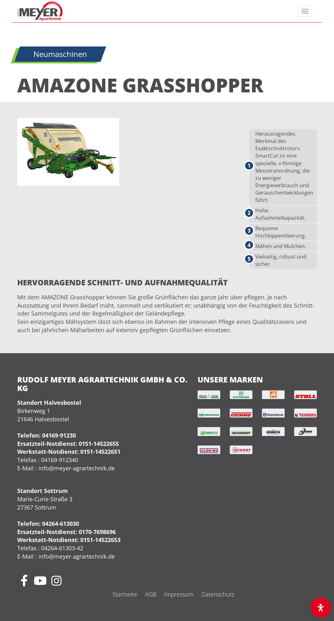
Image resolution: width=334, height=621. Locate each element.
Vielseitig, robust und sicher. (280, 260)
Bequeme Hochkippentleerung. (280, 232)
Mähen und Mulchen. (280, 246)
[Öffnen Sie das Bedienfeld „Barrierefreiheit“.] (320, 607)
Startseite (125, 594)
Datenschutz (217, 594)
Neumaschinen (60, 54)
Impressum (178, 594)
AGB (150, 594)
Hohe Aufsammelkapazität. (280, 214)
